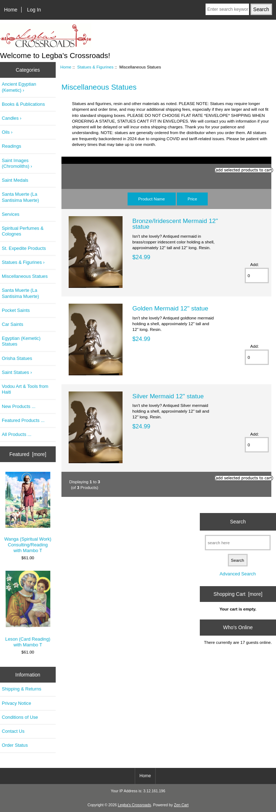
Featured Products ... (23, 420)
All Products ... (16, 434)
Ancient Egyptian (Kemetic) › (19, 86)
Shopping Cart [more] (237, 594)
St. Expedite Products (24, 248)
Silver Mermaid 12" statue (168, 396)
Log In (34, 10)
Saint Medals (15, 180)
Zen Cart (181, 805)
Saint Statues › (17, 372)
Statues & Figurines (95, 67)
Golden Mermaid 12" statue (170, 308)
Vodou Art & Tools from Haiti (25, 389)
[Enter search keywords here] (227, 9)
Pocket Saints (16, 310)
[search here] (238, 542)
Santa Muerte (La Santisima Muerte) (20, 197)
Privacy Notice (16, 703)
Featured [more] (27, 454)
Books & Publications (23, 104)
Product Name (151, 198)
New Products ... (19, 406)
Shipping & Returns (21, 689)
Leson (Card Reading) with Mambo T (27, 609)
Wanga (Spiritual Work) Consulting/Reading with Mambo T (27, 512)
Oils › (7, 132)
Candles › (12, 118)
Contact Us (13, 731)
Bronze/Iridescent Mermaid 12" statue (175, 223)
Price (192, 198)
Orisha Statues (17, 358)
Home (10, 10)
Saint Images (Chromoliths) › (17, 163)
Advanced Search (238, 573)
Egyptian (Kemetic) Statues (21, 341)
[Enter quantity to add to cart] (257, 275)
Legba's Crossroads (134, 805)
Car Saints (12, 324)
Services (10, 214)
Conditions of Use (20, 717)
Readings (11, 146)
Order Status (15, 745)
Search (238, 521)
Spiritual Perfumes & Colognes (22, 231)
